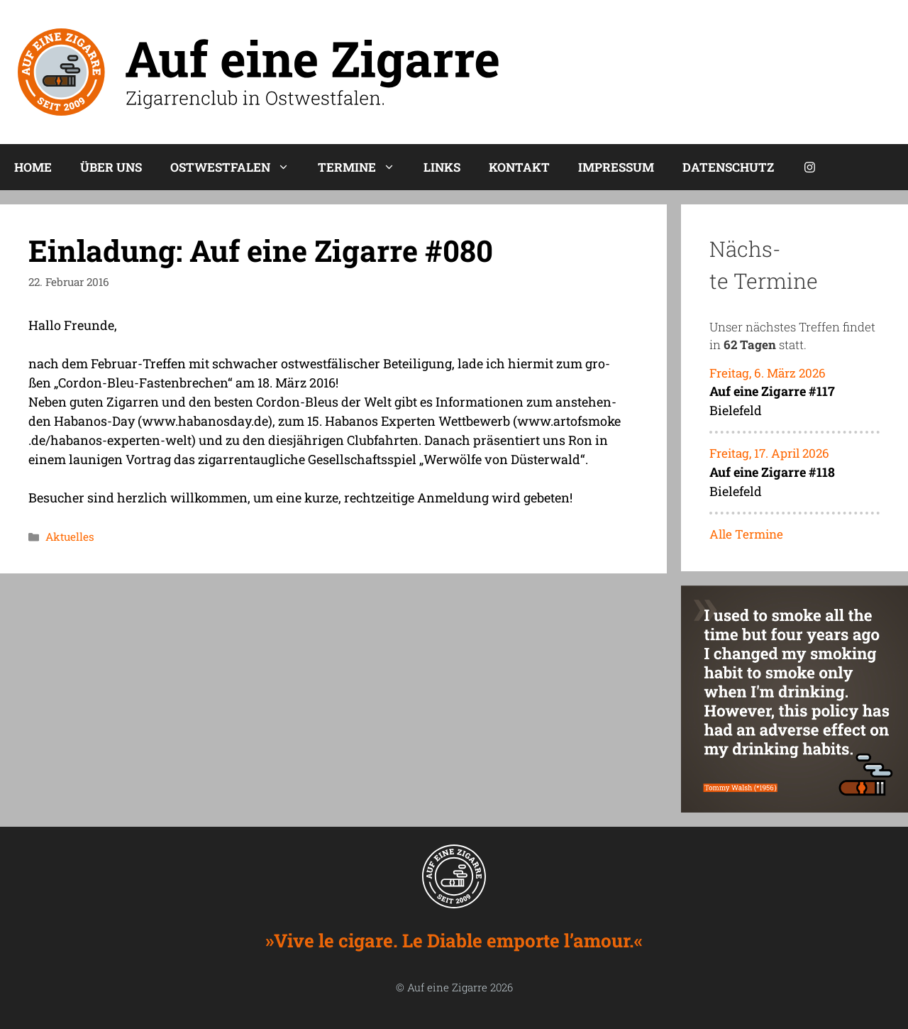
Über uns (111, 167)
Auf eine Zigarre (447, 987)
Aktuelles (69, 536)
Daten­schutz (728, 167)
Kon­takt (519, 167)
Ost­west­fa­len (237, 167)
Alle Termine (746, 534)
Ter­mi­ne (363, 167)
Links (441, 167)
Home (33, 167)
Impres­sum (616, 167)
